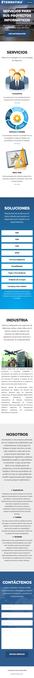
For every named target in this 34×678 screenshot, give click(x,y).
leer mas (17, 103)
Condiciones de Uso (17, 674)
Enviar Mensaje (17, 654)
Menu (29, 2)
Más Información (17, 34)
